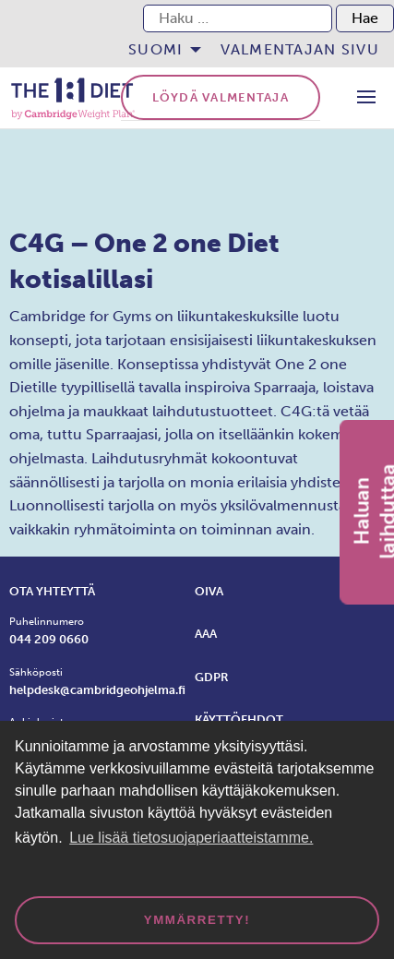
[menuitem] (159, 49)
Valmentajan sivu (300, 49)
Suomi (155, 49)
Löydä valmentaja (220, 97)
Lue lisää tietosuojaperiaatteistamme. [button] (191, 837)
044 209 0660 (49, 639)
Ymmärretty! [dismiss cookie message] (197, 920)
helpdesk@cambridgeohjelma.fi (97, 690)
